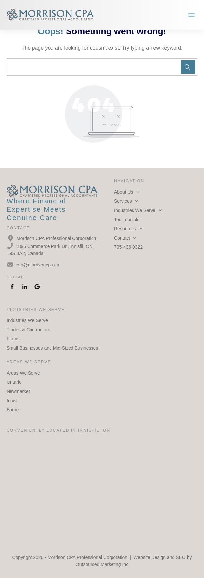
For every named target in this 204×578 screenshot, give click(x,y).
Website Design (149, 557)
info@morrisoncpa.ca (37, 264)
